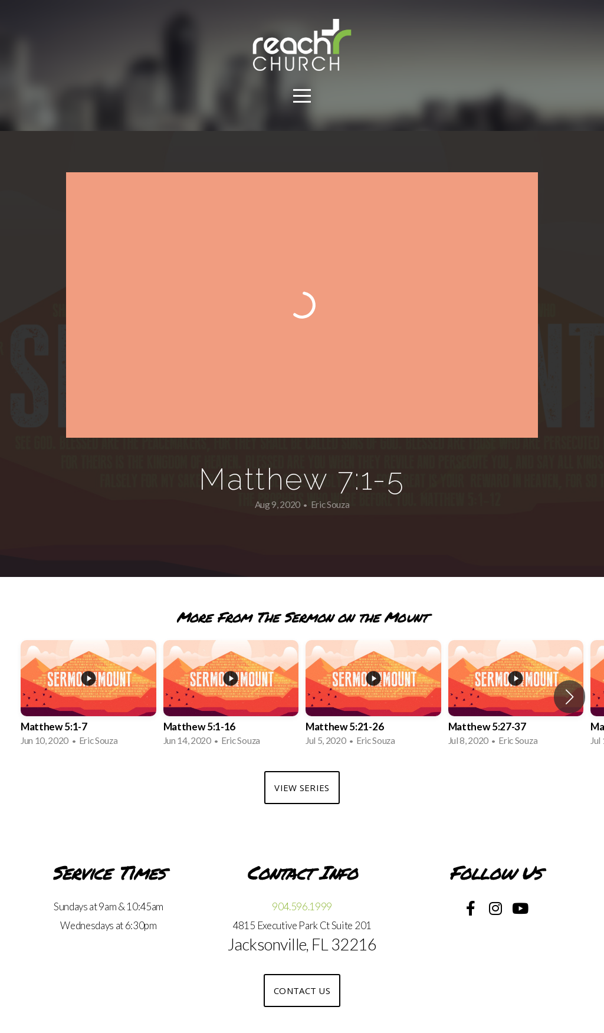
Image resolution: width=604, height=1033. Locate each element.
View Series (301, 787)
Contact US (302, 990)
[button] (569, 697)
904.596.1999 (302, 906)
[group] (88, 696)
